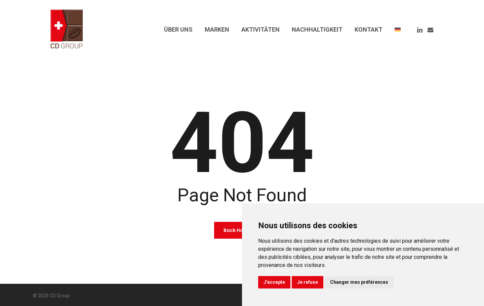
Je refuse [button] (307, 282)
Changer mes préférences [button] (359, 282)
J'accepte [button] (274, 282)
